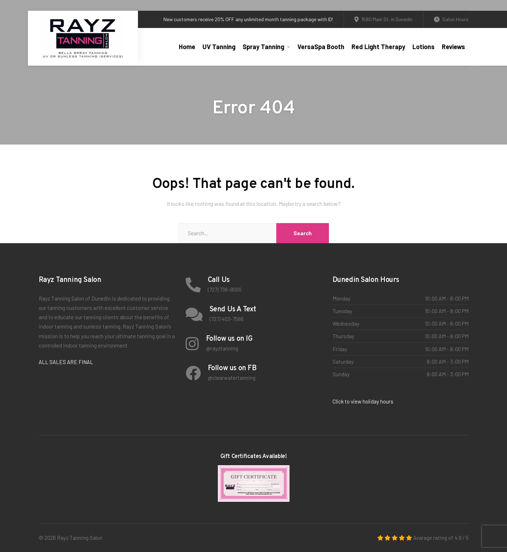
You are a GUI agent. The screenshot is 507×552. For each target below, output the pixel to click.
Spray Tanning (263, 47)
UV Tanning (218, 47)
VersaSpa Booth (320, 47)
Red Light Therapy (378, 47)
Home (187, 47)
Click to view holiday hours (363, 401)
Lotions (423, 47)
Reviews (453, 47)
